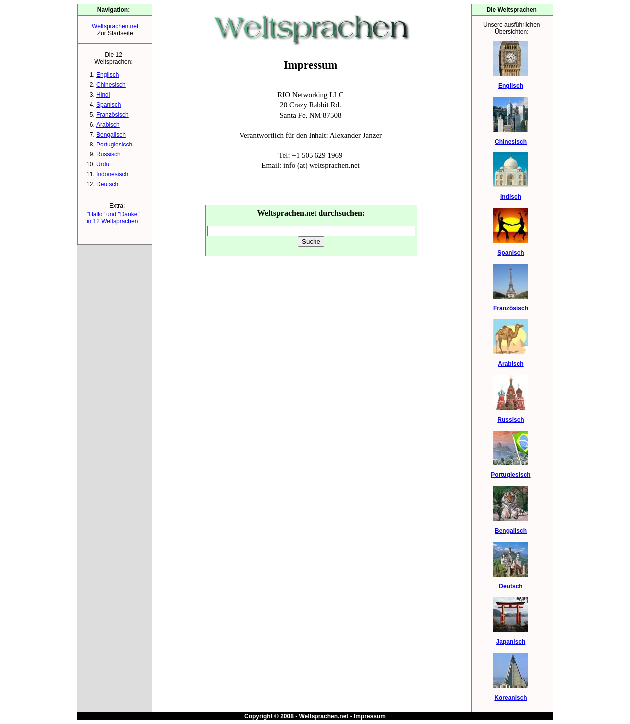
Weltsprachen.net (115, 26)
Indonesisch (112, 174)
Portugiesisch (114, 144)
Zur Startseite (115, 33)
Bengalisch (111, 134)
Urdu (102, 164)
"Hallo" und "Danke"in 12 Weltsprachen (113, 218)
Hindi (103, 94)
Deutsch (107, 184)
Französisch (112, 114)
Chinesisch (111, 84)
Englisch (107, 74)
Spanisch (108, 104)
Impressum (370, 716)
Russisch (108, 154)
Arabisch (108, 124)
